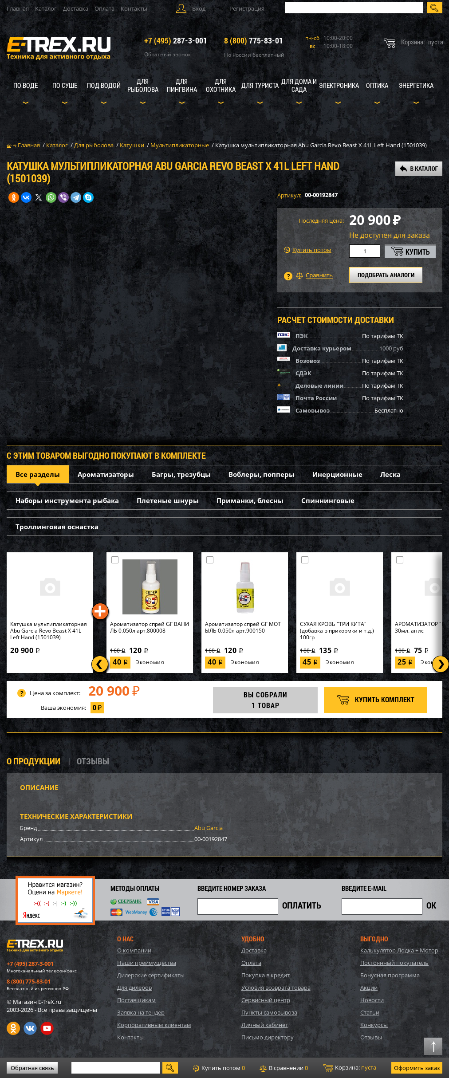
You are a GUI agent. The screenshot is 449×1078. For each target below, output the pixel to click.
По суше (64, 85)
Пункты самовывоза (269, 1012)
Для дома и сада (299, 85)
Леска (390, 474)
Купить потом (307, 250)
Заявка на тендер (141, 1012)
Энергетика (416, 85)
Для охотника (221, 85)
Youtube (47, 1028)
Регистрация (246, 8)
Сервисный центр (265, 1000)
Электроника (339, 85)
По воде (25, 85)
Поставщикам (136, 1000)
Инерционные (337, 474)
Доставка (75, 8)
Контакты (134, 8)
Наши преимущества (146, 963)
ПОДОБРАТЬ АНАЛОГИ (386, 275)
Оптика (377, 85)
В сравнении (284, 1068)
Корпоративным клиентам (154, 1025)
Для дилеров (134, 987)
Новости (372, 1000)
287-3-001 (175, 40)
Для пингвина (182, 85)
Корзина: (349, 1067)
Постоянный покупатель (394, 963)
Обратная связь (32, 1068)
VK (30, 1028)
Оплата (104, 8)
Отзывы (371, 1037)
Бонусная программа (390, 975)
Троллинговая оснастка (57, 526)
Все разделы (38, 474)
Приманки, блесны (250, 500)
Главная (18, 8)
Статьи (369, 1012)
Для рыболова (142, 85)
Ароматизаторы (106, 474)
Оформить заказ (417, 1068)
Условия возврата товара (276, 987)
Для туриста (260, 85)
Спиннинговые (327, 500)
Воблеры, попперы (261, 474)
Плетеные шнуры (168, 500)
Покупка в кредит (265, 975)
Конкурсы (374, 1025)
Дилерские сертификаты (151, 975)
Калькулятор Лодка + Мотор (399, 950)
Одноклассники (13, 1028)
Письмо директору (267, 1037)
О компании (134, 950)
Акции (369, 987)
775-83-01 (253, 40)
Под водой (104, 85)
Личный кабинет (264, 1025)
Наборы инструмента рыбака (67, 500)
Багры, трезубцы (181, 474)
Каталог (46, 8)
